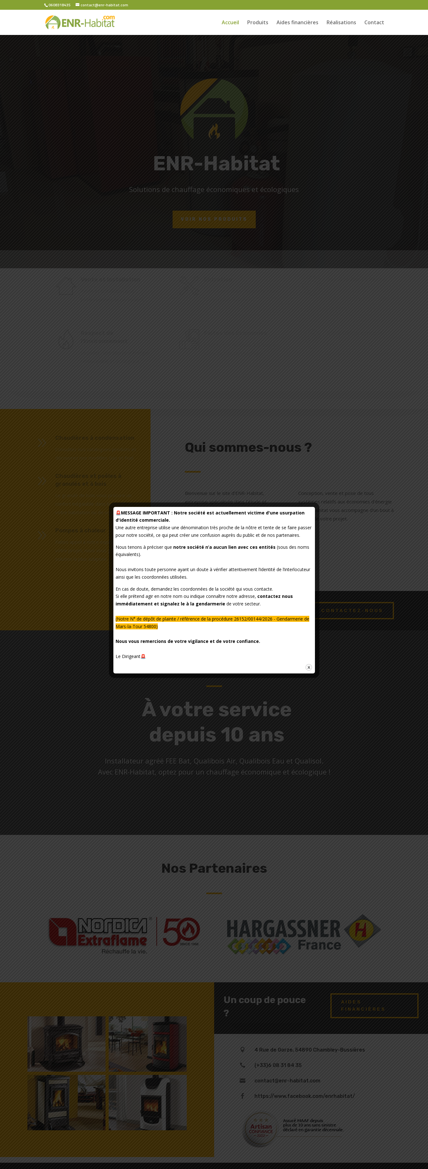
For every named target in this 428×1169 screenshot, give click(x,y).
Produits (257, 23)
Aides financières (297, 23)
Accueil (230, 23)
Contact (374, 23)
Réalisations (341, 23)
